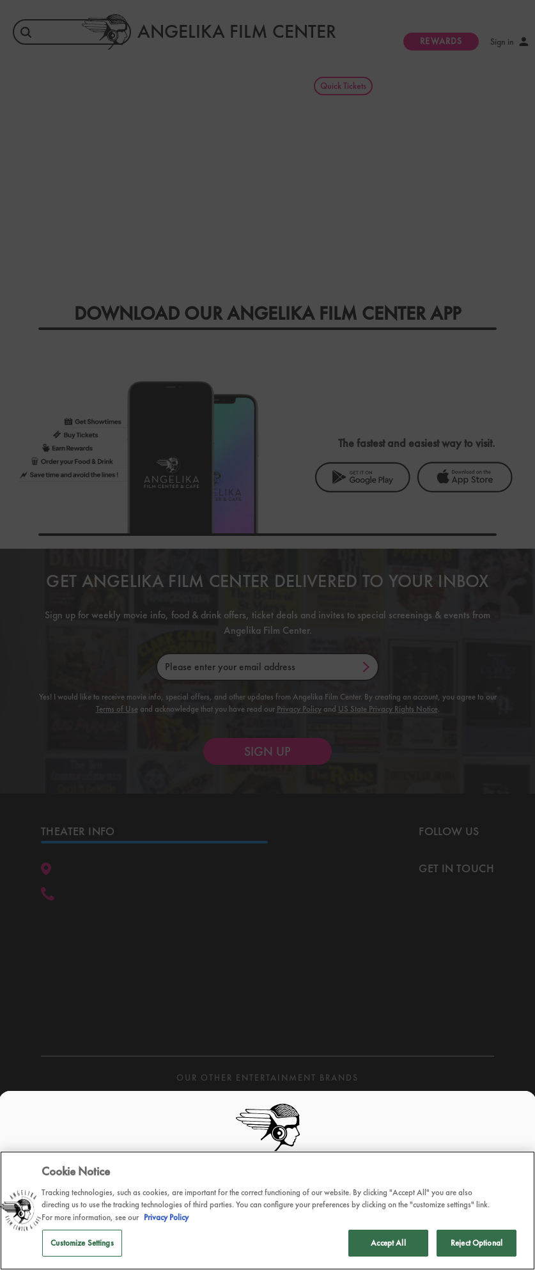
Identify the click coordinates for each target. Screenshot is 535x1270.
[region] (267, 1210)
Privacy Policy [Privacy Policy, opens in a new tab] (166, 1217)
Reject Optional (476, 1242)
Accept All (388, 1242)
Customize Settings (81, 1242)
